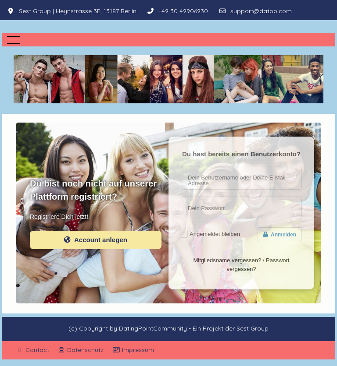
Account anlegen (95, 239)
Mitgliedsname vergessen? (228, 260)
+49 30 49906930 (183, 11)
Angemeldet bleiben (215, 234)
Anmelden (279, 235)
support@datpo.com (261, 11)
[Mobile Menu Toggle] (13, 39)
